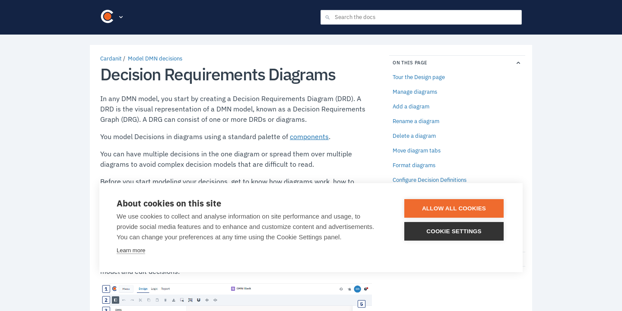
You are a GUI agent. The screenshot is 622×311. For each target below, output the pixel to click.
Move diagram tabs (417, 150)
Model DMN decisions (155, 58)
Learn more (131, 250)
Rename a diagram (416, 121)
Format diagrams (414, 165)
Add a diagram (411, 106)
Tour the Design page (419, 77)
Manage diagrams (415, 92)
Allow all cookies (454, 208)
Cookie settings (454, 231)
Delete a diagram (414, 136)
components (309, 136)
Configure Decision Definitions (429, 180)
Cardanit (111, 58)
